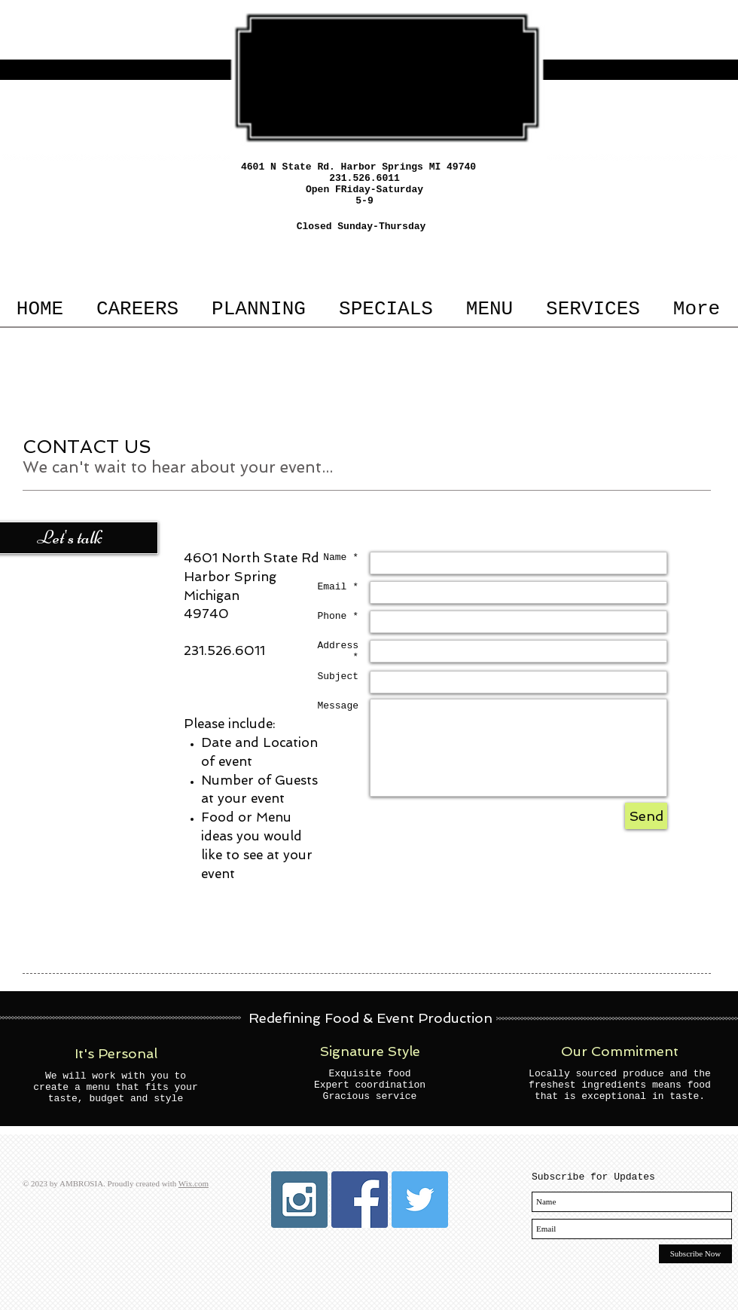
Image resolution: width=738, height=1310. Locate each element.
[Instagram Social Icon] (299, 1199)
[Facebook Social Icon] (359, 1199)
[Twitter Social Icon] (420, 1199)
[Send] (646, 816)
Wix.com (193, 1183)
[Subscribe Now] (695, 1253)
